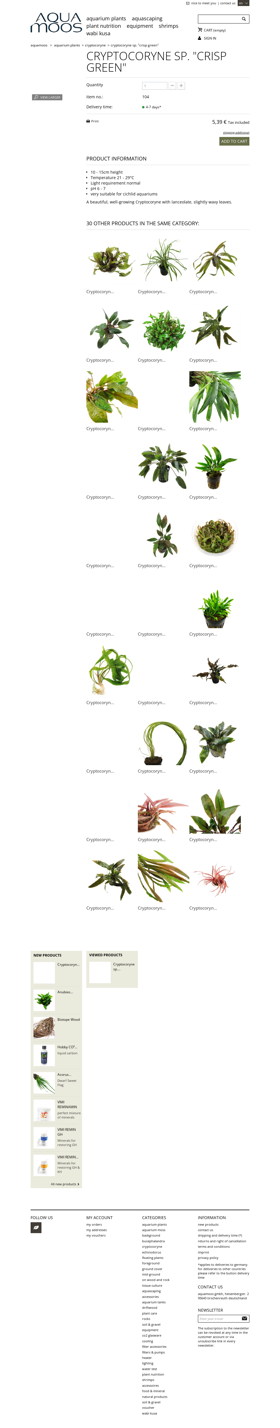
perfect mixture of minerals (69, 1115)
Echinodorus (151, 1252)
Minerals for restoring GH (67, 1142)
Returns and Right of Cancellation (222, 1241)
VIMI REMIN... (67, 1157)
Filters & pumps (153, 1352)
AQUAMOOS (39, 45)
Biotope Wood (68, 1019)
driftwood (149, 1307)
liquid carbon (67, 1053)
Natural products (154, 1396)
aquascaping (147, 18)
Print (95, 121)
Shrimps (168, 25)
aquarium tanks (154, 1302)
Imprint (203, 1252)
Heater (147, 1357)
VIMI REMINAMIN (67, 1104)
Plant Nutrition (103, 25)
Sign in (210, 38)
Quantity (94, 84)
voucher (148, 1407)
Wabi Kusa (98, 33)
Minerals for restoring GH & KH (68, 1167)
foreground (151, 1263)
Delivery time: (99, 106)
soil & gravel (151, 1324)
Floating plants (152, 1257)
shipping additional (236, 132)
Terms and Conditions (214, 1246)
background (151, 1235)
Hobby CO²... (67, 1047)
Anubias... (65, 992)
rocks (146, 1319)
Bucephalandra (153, 1241)
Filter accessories (154, 1346)
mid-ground (151, 1274)
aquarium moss (153, 1230)
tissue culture (152, 1285)
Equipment (140, 25)
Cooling (147, 1341)
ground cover (152, 1269)
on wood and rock (156, 1280)
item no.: (94, 96)
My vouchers (96, 1235)
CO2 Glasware (151, 1335)
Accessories (150, 1296)
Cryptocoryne (152, 1246)
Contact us (227, 3)
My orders (94, 1224)
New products (47, 955)
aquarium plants (106, 18)
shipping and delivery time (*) (220, 1235)
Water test (149, 1369)
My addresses (96, 1230)
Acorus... (64, 1074)
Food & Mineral (153, 1391)
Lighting (147, 1363)
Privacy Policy (208, 1257)
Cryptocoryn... (100, 291)
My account (99, 1217)
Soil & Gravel (151, 1402)
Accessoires (150, 1385)
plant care (149, 1313)
